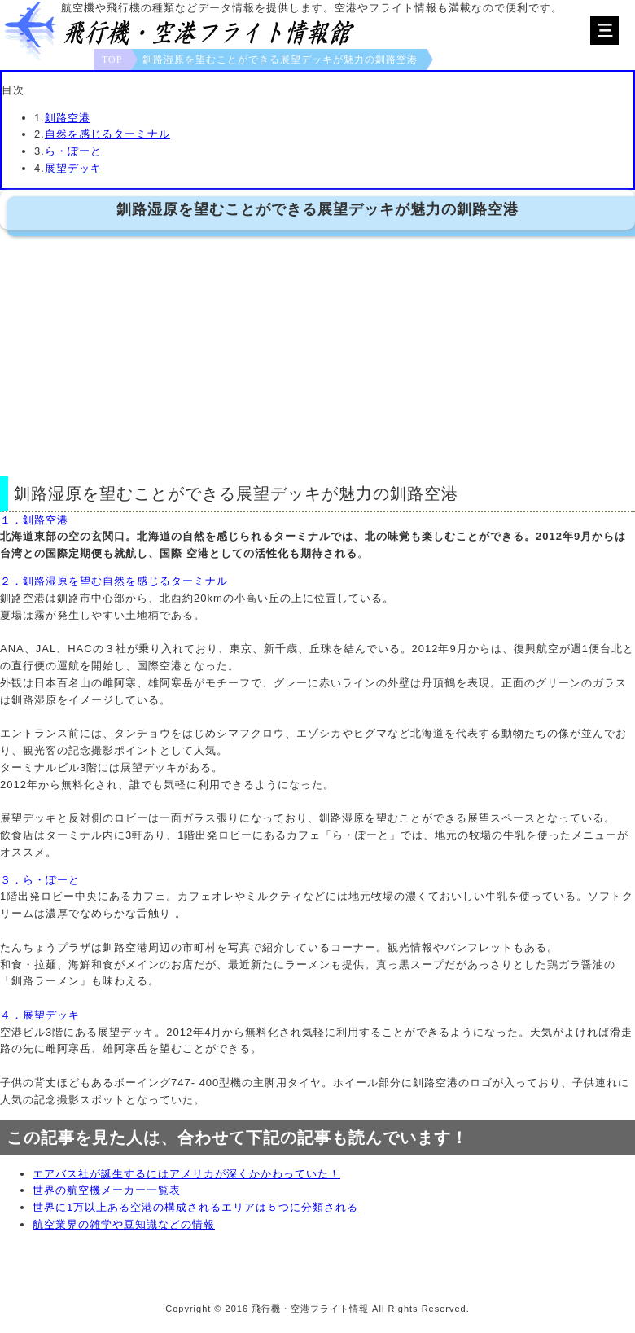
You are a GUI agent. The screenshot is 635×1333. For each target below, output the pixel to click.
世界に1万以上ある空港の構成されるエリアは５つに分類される (195, 1207)
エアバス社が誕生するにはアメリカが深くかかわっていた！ (186, 1174)
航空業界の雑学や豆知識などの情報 (124, 1224)
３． (11, 880)
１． (11, 520)
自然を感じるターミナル (107, 134)
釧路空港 (67, 118)
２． (11, 581)
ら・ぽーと (73, 151)
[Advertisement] (317, 352)
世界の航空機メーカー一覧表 (107, 1190)
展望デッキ (73, 168)
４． (11, 1015)
